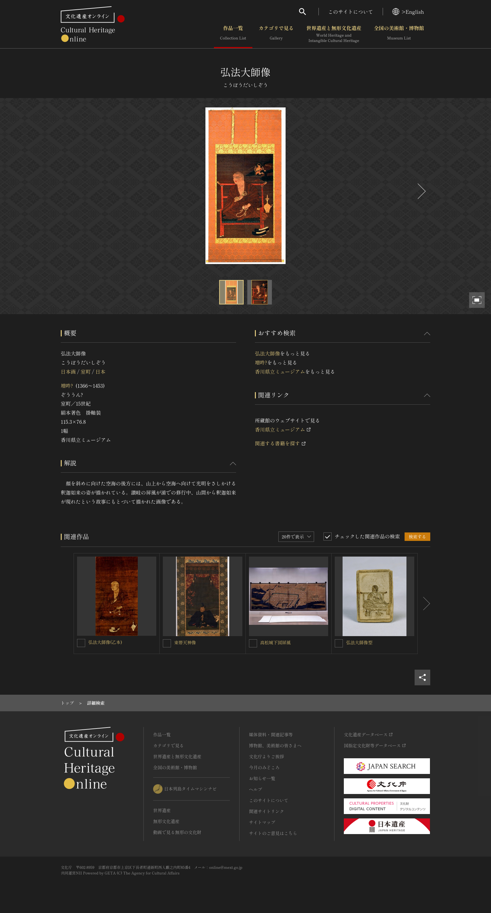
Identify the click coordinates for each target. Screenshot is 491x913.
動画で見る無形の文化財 (177, 832)
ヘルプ (255, 789)
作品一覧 (233, 34)
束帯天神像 (185, 642)
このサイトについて (350, 11)
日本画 (68, 371)
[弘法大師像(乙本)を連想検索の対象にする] (81, 643)
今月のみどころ (264, 767)
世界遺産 (162, 810)
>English (408, 11)
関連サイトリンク (266, 811)
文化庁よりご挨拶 (266, 756)
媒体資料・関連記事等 (271, 734)
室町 (85, 371)
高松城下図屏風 (275, 642)
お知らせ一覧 (262, 778)
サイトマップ (262, 822)
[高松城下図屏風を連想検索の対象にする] (253, 643)
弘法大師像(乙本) (105, 642)
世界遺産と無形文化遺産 (333, 34)
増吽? (67, 385)
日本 (101, 371)
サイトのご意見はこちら (273, 833)
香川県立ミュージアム (280, 371)
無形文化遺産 (166, 821)
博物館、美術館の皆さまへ (275, 745)
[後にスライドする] (420, 191)
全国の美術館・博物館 (399, 34)
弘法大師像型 (359, 642)
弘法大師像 (267, 353)
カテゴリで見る (276, 34)
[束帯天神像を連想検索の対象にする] (167, 643)
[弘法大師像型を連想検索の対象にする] (339, 643)
